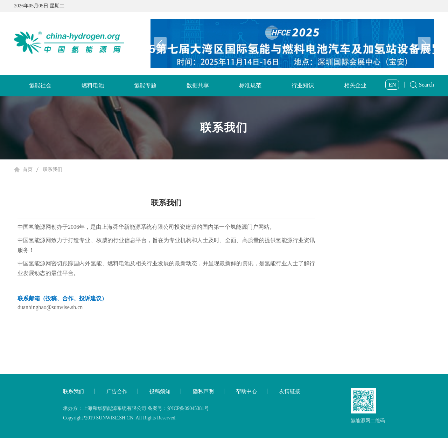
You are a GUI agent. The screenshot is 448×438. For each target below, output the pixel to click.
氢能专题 (145, 85)
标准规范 (250, 85)
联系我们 (52, 169)
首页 (28, 169)
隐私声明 (203, 391)
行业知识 (303, 85)
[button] (424, 43)
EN (392, 85)
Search (426, 85)
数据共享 (198, 85)
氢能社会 (40, 85)
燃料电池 (93, 85)
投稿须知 (159, 391)
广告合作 (116, 391)
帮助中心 (246, 391)
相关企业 (355, 85)
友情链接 (289, 391)
